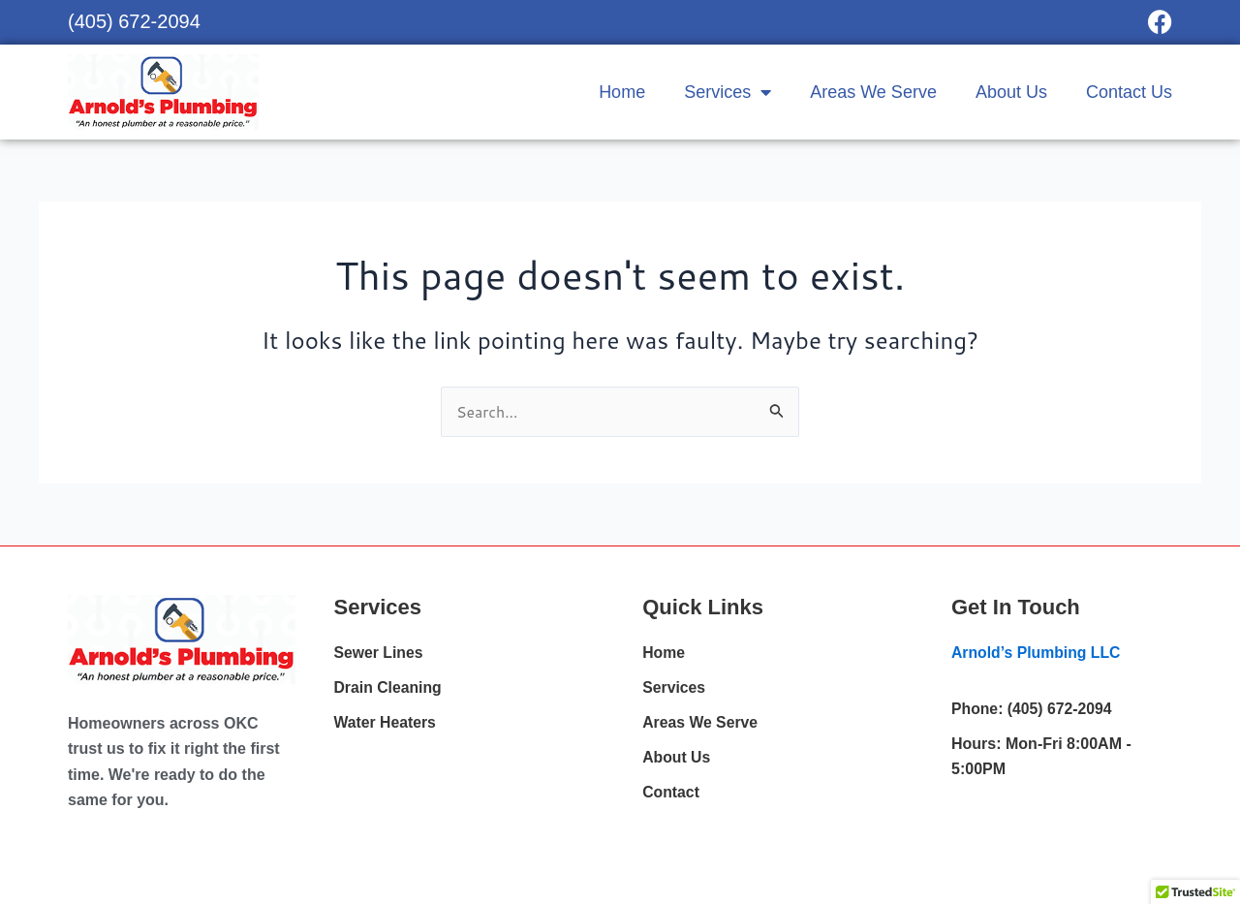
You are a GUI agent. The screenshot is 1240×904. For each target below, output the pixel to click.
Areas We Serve (873, 92)
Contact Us (1129, 92)
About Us (1011, 92)
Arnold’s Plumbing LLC (1037, 652)
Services (727, 92)
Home (622, 92)
